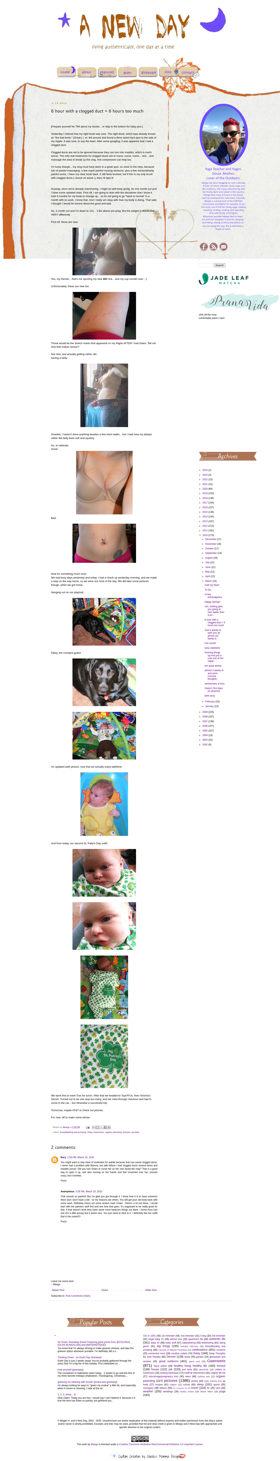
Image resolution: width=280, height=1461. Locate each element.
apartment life (195, 1339)
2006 (205, 726)
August (209, 557)
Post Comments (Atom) (78, 1295)
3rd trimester (218, 1335)
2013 (205, 521)
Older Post (150, 1290)
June (208, 567)
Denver (171, 1356)
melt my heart (212, 585)
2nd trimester (188, 1335)
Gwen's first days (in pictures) (214, 689)
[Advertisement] (212, 385)
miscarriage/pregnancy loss (163, 1376)
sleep (200, 1384)
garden (200, 1356)
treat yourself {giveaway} (71, 1369)
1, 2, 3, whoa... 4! (67, 1394)
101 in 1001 (149, 1335)
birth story (210, 695)
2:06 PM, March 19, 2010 (80, 1157)
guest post (194, 1361)
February (210, 701)
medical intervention (194, 1372)
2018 (205, 498)
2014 (205, 516)
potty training (210, 1381)
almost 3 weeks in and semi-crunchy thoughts (214, 674)
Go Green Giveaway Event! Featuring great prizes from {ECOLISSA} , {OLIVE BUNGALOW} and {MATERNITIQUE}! (94, 1343)
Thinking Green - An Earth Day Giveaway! (80, 1357)
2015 (205, 512)
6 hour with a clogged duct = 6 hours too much (215, 622)
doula (187, 1356)
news (188, 1376)
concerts (220, 1349)
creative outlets (179, 1353)
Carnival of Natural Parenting (172, 1350)
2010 (205, 535)
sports (216, 1384)
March (208, 581)
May (207, 571)
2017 (205, 502)
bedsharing (207, 1342)
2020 (205, 488)
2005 (205, 730)
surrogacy (148, 1388)
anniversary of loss (214, 683)
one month (210, 643)
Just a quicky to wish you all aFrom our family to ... (213, 634)
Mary (63, 1157)
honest (221, 1365)
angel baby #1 (156, 1339)
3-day (203, 1335)
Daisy (90, 1132)
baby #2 (155, 1342)
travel (194, 1387)
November (211, 544)
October (209, 548)
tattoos (163, 1388)
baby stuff (171, 1342)
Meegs (94, 1444)
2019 (205, 493)
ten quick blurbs (213, 665)
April (207, 576)
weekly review (187, 1391)
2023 (205, 475)
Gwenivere (99, 1132)
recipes (159, 1384)
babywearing (189, 1342)
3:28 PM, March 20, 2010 (88, 1191)
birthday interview (189, 1346)
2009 (205, 712)
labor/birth (204, 1369)
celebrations (200, 1349)
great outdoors (168, 1361)
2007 (205, 721)
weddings (168, 1391)
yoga (222, 1391)
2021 (205, 484)
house (155, 1369)
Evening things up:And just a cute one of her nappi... (214, 656)
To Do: (208, 589)
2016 (205, 507)
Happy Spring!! (212, 602)
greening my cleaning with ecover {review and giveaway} (87, 1382)
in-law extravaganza (213, 596)
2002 (205, 744)
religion (173, 1384)
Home (105, 1290)
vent (218, 1388)
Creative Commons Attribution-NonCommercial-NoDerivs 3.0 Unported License (161, 1444)
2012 (205, 526)
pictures (126, 1132)
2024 (205, 470)
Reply (64, 1180)
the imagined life (180, 1388)
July (207, 562)
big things (163, 1346)
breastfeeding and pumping (73, 1132)
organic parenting (113, 1132)
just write (187, 1369)
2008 (205, 716)
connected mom (156, 1353)
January (209, 706)
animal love (176, 1339)
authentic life (217, 1339)
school (186, 1384)
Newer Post (58, 1290)
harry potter (160, 1366)
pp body (135, 1132)
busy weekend (212, 648)
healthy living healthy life (190, 1365)
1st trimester (168, 1335)
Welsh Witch (206, 1391)
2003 (205, 739)
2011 (205, 530)
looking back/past (169, 1372)
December (211, 539)
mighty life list (218, 1372)
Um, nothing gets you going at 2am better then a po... (214, 610)
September (211, 553)
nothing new (204, 1376)
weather (148, 1391)
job (170, 1369)
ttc (208, 1388)
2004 (205, 735)
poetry (194, 1381)
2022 (205, 479)
